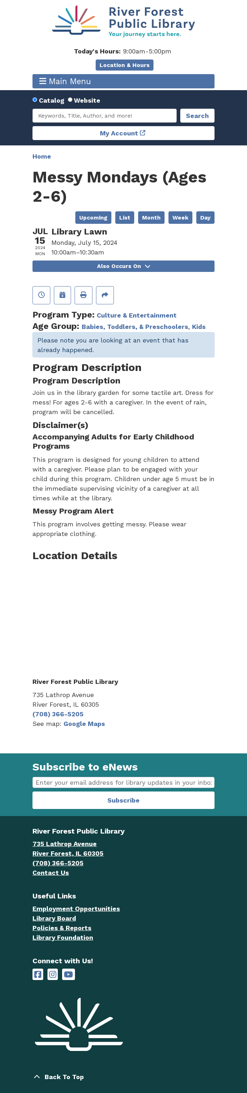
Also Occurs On (123, 266)
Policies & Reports (61, 928)
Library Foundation (62, 937)
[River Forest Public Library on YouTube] (68, 974)
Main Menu (65, 81)
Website (87, 100)
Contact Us (50, 872)
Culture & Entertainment (137, 315)
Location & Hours (125, 65)
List (124, 217)
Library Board (54, 918)
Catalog (51, 100)
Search (197, 115)
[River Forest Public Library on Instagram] (52, 974)
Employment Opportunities (76, 908)
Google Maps (84, 723)
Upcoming (93, 217)
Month (151, 217)
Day (205, 217)
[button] (122, 51)
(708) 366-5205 (58, 714)
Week (180, 217)
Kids (199, 326)
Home (41, 156)
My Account (119, 133)
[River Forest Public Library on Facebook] (37, 974)
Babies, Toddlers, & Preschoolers (135, 326)
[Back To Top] (123, 1077)
